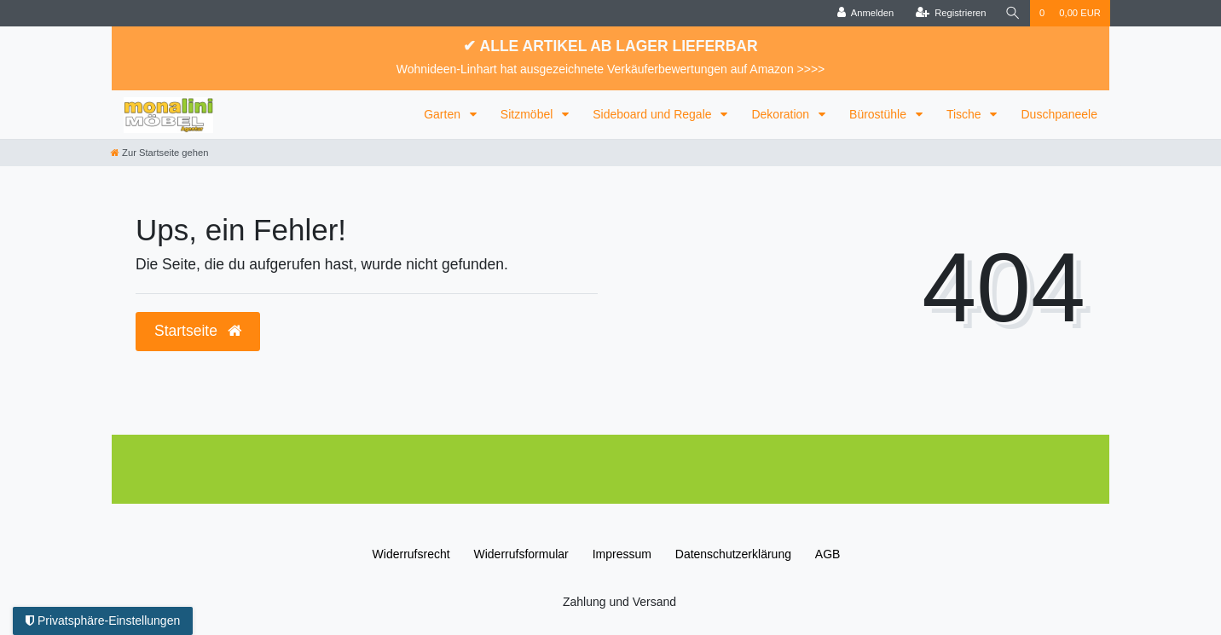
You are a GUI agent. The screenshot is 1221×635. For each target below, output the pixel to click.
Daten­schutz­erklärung (733, 554)
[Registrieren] (950, 13)
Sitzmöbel (528, 114)
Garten (444, 114)
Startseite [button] (197, 330)
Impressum (622, 554)
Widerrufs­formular (521, 554)
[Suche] (1013, 13)
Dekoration (782, 114)
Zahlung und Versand (619, 602)
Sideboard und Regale (654, 114)
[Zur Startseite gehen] (159, 152)
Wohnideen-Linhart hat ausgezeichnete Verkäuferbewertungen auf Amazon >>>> (610, 69)
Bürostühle (879, 114)
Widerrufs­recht (411, 554)
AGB (828, 554)
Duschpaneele (1059, 114)
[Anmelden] (866, 13)
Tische (965, 114)
